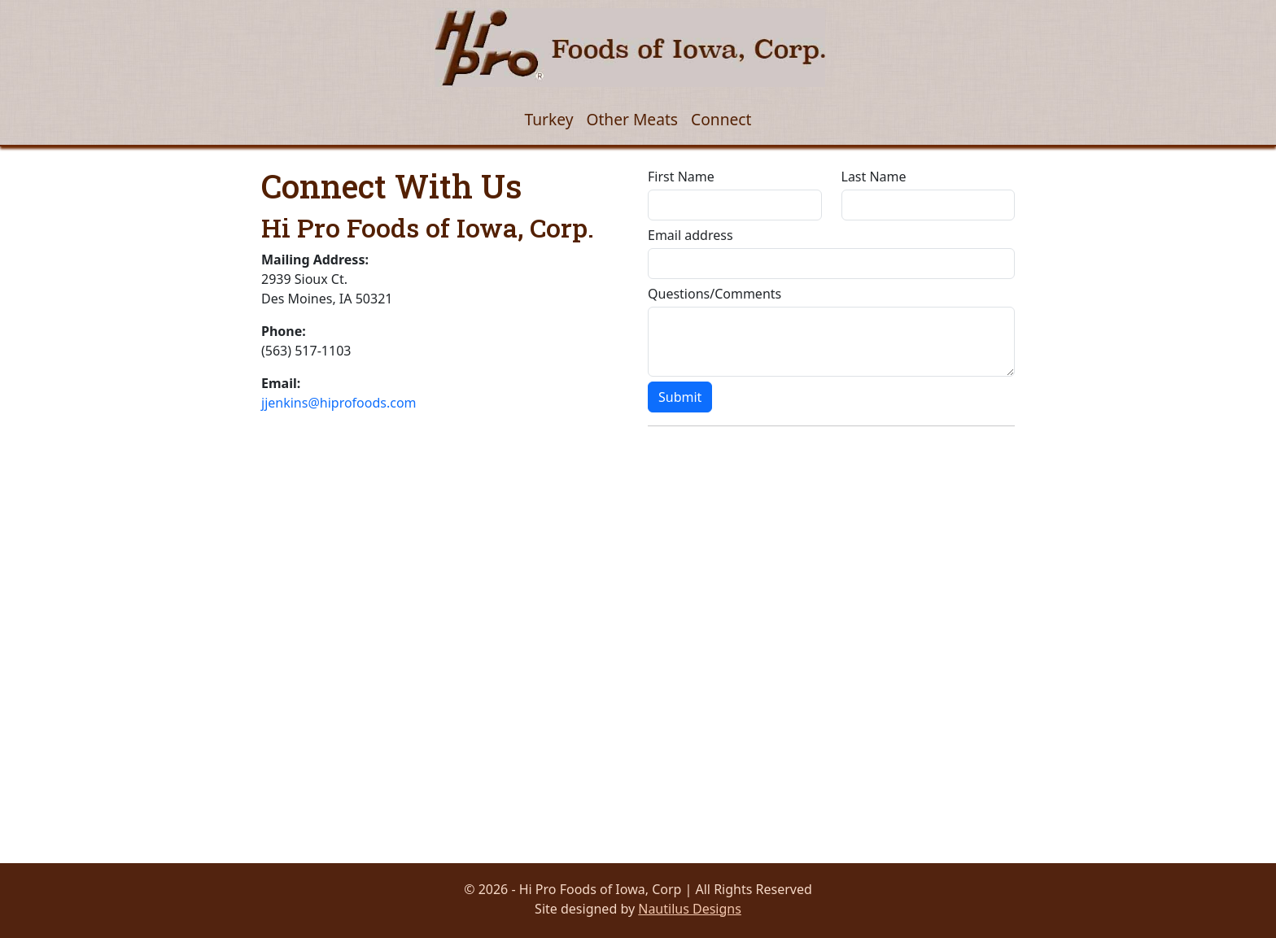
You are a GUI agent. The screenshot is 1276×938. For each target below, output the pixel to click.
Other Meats (632, 119)
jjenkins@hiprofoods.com (339, 403)
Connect (721, 119)
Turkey (548, 119)
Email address (690, 235)
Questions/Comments (714, 294)
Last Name (874, 176)
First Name (681, 176)
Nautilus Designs (689, 909)
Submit (679, 397)
